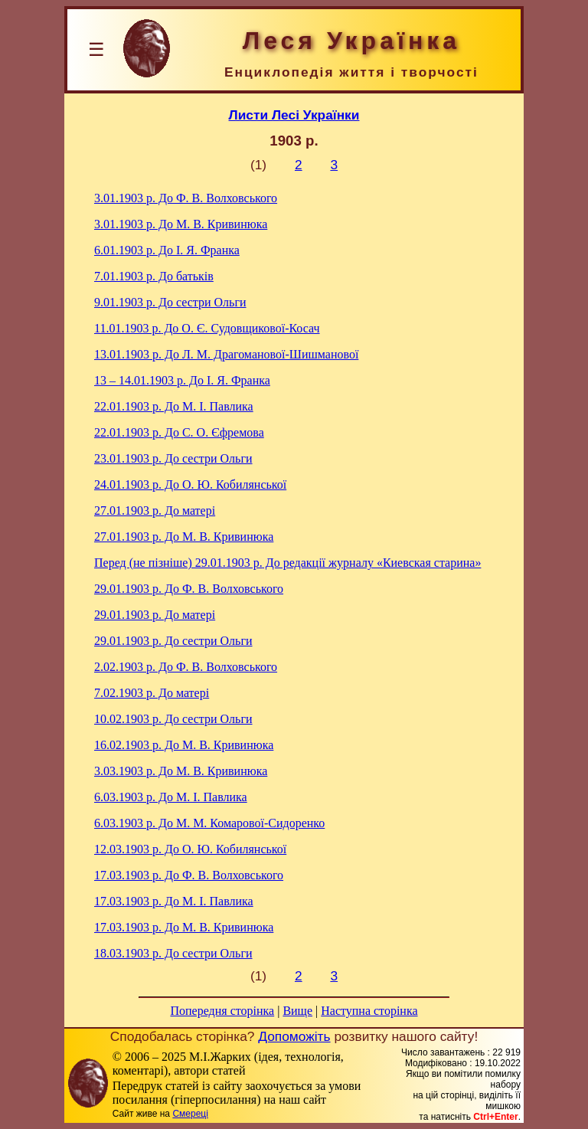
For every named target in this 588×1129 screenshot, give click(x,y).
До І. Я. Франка (167, 250)
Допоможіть (294, 1036)
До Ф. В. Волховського (185, 198)
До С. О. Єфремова (179, 432)
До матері (154, 510)
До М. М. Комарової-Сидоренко (209, 823)
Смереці (189, 1113)
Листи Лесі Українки (294, 115)
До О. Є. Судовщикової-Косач (207, 328)
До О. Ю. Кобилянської (190, 484)
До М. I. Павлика (173, 406)
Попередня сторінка (222, 1010)
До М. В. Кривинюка (180, 224)
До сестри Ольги (170, 302)
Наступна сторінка (369, 1010)
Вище (297, 1010)
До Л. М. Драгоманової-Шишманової (226, 354)
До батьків (154, 276)
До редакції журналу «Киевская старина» (287, 562)
